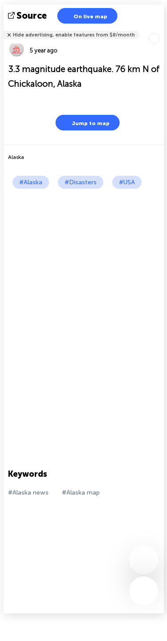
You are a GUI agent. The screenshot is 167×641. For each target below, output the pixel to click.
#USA (127, 182)
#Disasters (81, 182)
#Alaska (30, 182)
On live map (84, 16)
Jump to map (85, 122)
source (28, 15)
